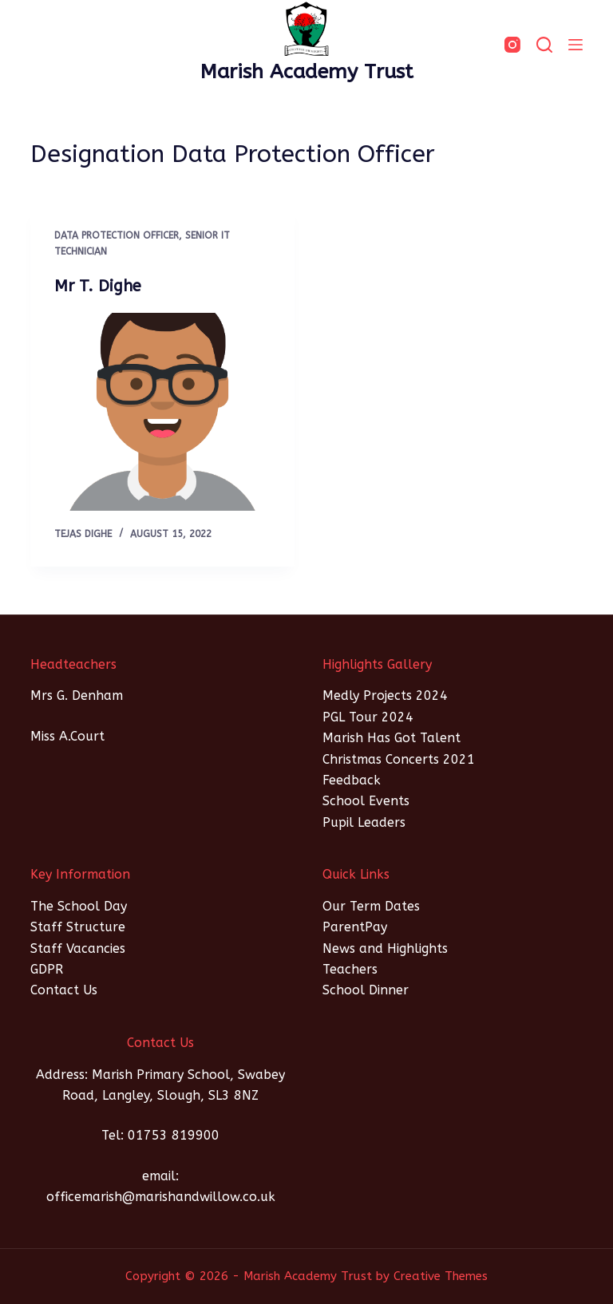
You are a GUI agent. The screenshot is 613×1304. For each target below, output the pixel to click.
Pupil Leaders (363, 822)
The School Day (78, 906)
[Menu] (575, 45)
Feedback (351, 780)
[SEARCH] (544, 45)
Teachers (350, 969)
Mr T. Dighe (97, 286)
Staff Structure (77, 927)
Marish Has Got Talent (391, 737)
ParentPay (354, 927)
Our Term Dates (371, 906)
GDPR (46, 969)
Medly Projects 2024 (385, 695)
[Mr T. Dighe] (162, 412)
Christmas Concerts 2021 (398, 759)
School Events (365, 800)
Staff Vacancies (77, 948)
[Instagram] (512, 45)
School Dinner (365, 990)
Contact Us (63, 990)
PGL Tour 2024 (367, 717)
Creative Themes (441, 1276)
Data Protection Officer (116, 235)
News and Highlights (385, 948)
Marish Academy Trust (306, 72)
